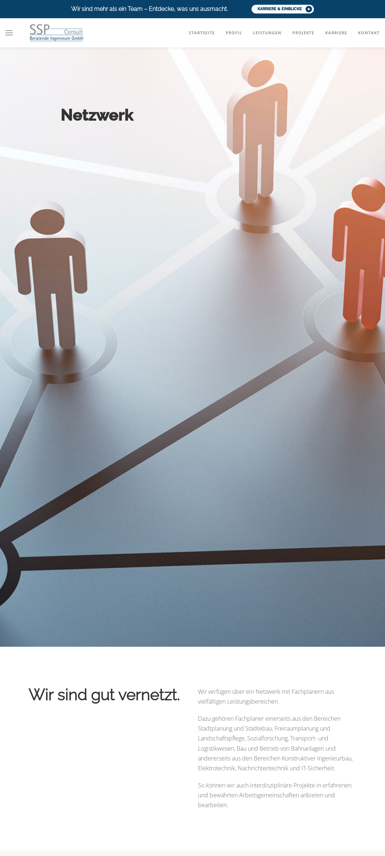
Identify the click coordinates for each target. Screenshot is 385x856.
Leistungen (267, 32)
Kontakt (369, 32)
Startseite (202, 32)
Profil (234, 32)
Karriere (336, 32)
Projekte (303, 32)
